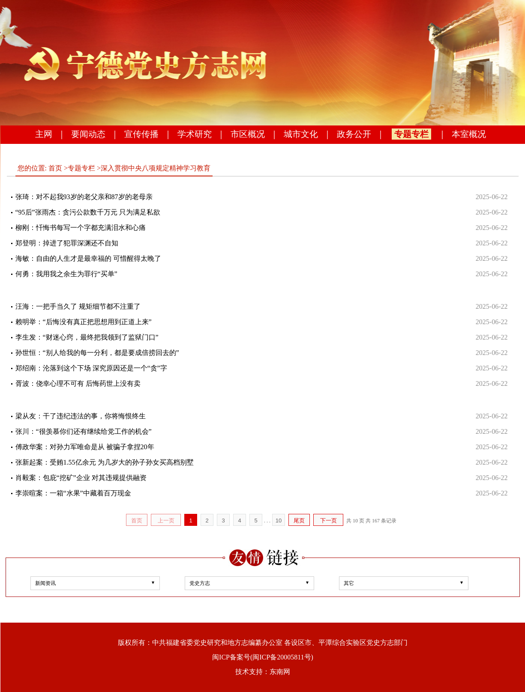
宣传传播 (141, 134)
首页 (55, 168)
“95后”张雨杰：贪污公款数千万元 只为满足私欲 (87, 212)
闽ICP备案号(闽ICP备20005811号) (262, 657)
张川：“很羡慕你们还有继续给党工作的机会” (83, 431)
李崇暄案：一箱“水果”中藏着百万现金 (73, 493)
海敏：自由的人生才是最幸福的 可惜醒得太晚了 (88, 258)
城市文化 (301, 134)
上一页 (166, 520)
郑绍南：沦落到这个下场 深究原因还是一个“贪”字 (91, 368)
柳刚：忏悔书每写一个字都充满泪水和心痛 (80, 227)
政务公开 (354, 134)
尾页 (299, 520)
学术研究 (194, 134)
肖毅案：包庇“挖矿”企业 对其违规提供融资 (81, 477)
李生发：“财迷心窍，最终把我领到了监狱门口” (87, 337)
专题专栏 (411, 134)
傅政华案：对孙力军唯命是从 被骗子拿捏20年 (84, 446)
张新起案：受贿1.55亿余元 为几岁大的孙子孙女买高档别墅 (104, 462)
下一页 (328, 520)
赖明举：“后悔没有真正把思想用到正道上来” (83, 321)
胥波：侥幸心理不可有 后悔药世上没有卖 (78, 383)
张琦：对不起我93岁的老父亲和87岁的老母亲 (84, 196)
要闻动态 (88, 134)
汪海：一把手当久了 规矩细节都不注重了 (78, 306)
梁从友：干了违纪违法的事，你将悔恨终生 (80, 416)
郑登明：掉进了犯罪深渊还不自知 (66, 243)
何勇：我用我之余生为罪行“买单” (66, 273)
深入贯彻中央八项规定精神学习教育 (155, 168)
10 (279, 520)
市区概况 (248, 134)
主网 (43, 134)
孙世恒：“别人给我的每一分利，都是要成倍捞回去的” (97, 352)
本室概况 (469, 134)
